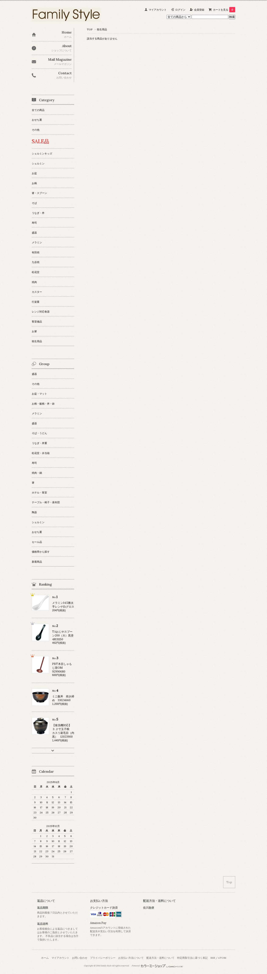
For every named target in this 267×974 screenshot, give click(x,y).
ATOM (222, 957)
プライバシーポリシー (102, 957)
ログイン (180, 9)
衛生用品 (102, 29)
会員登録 (199, 9)
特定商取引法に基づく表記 (192, 957)
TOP (90, 29)
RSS (212, 957)
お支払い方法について (131, 957)
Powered (157, 965)
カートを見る (224, 9)
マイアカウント (158, 9)
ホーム (45, 957)
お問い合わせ (79, 957)
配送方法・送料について (160, 957)
